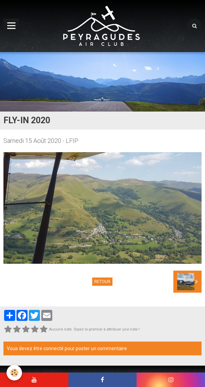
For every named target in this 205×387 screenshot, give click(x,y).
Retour (102, 281)
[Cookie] (14, 372)
